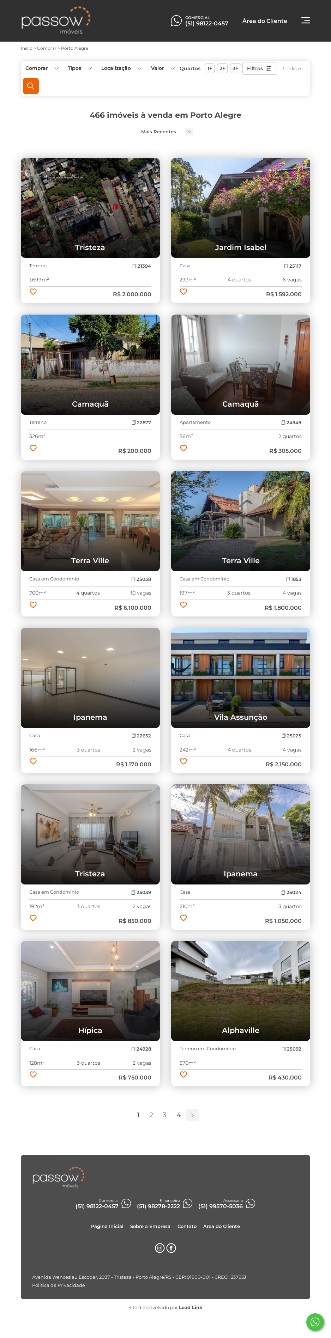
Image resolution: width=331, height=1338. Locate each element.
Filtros (259, 68)
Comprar (46, 48)
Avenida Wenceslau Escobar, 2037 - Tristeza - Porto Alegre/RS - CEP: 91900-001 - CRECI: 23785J (139, 1276)
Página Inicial (107, 1226)
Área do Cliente (221, 1226)
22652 (141, 735)
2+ (222, 68)
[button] (162, 68)
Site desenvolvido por (165, 1307)
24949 (291, 422)
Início (26, 48)
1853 (293, 579)
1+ (209, 68)
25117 (292, 266)
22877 (141, 422)
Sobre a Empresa (150, 1226)
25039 (141, 892)
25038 (141, 579)
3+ (235, 68)
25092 (291, 1049)
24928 (141, 1049)
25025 (291, 735)
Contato (187, 1226)
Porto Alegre (74, 48)
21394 (141, 266)
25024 (291, 892)
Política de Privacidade (58, 1285)
